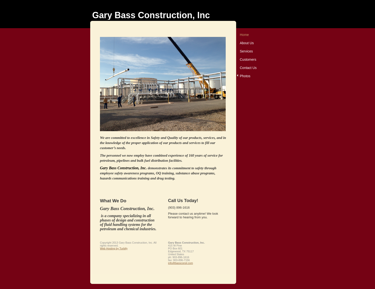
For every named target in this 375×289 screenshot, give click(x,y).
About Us (247, 43)
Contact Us (248, 68)
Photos (245, 76)
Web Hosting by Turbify (114, 248)
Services (246, 51)
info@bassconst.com (180, 263)
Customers (248, 59)
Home (244, 35)
